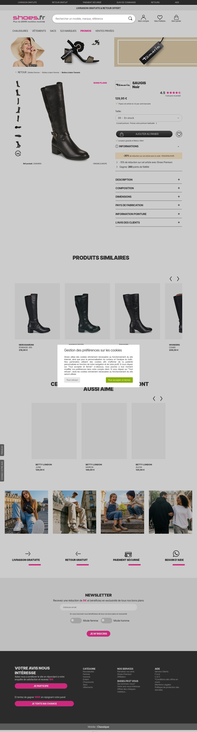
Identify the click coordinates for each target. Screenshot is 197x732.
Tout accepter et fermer (119, 380)
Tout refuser (72, 380)
